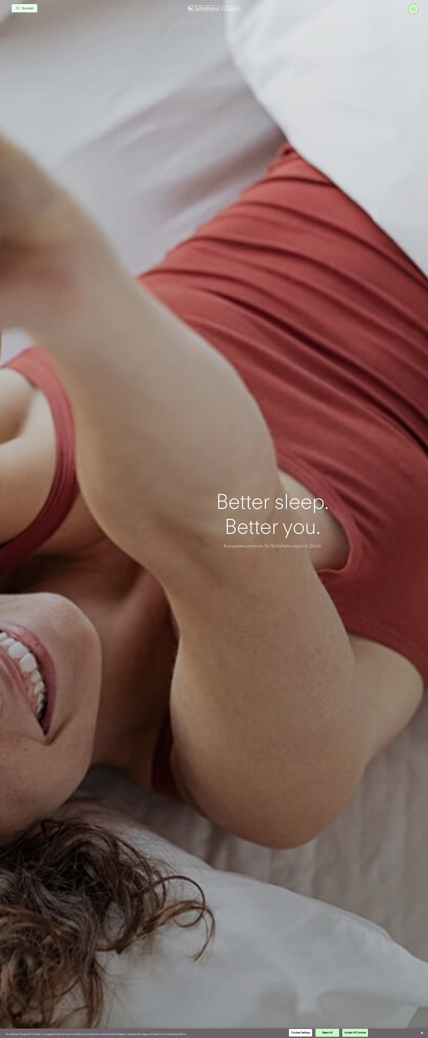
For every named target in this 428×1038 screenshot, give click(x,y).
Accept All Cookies (355, 1032)
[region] (214, 1033)
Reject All (327, 1032)
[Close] (419, 1033)
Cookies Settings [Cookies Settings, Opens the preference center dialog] (300, 1032)
